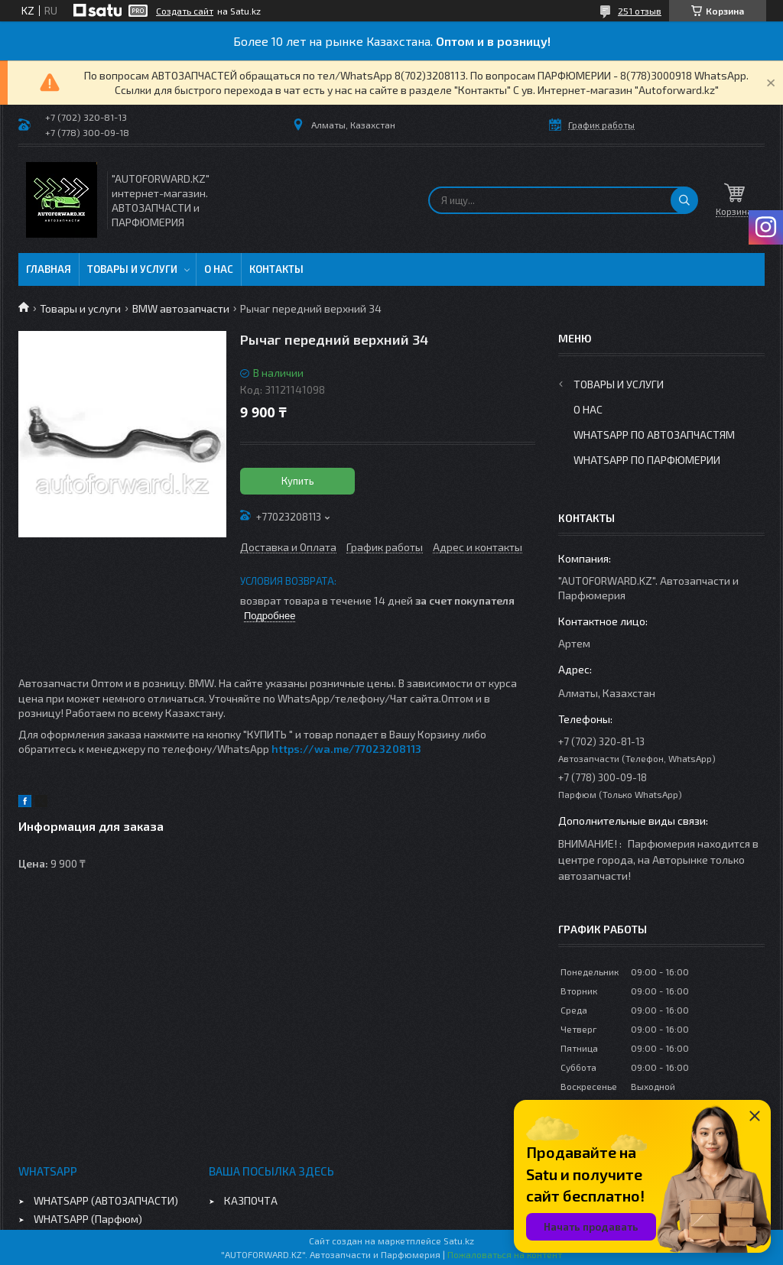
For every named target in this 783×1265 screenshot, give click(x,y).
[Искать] (684, 200)
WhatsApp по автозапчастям (654, 434)
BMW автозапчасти (180, 308)
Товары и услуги (132, 269)
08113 (406, 748)
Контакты (276, 269)
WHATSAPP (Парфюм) (88, 1218)
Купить (297, 481)
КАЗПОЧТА (251, 1200)
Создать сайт (184, 10)
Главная (48, 269)
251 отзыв (639, 10)
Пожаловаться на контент (504, 1254)
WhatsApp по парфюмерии (646, 459)
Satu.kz (458, 1240)
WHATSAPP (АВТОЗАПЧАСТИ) (106, 1200)
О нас (218, 269)
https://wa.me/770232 (331, 748)
